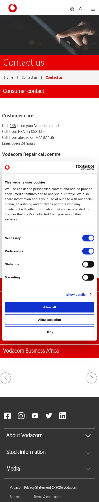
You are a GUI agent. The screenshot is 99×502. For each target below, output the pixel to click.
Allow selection (49, 319)
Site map (16, 497)
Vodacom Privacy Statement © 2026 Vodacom (43, 487)
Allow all (49, 307)
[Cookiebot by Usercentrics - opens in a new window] (75, 167)
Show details (76, 294)
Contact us (29, 77)
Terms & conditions (47, 497)
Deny (49, 332)
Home (8, 77)
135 (13, 125)
